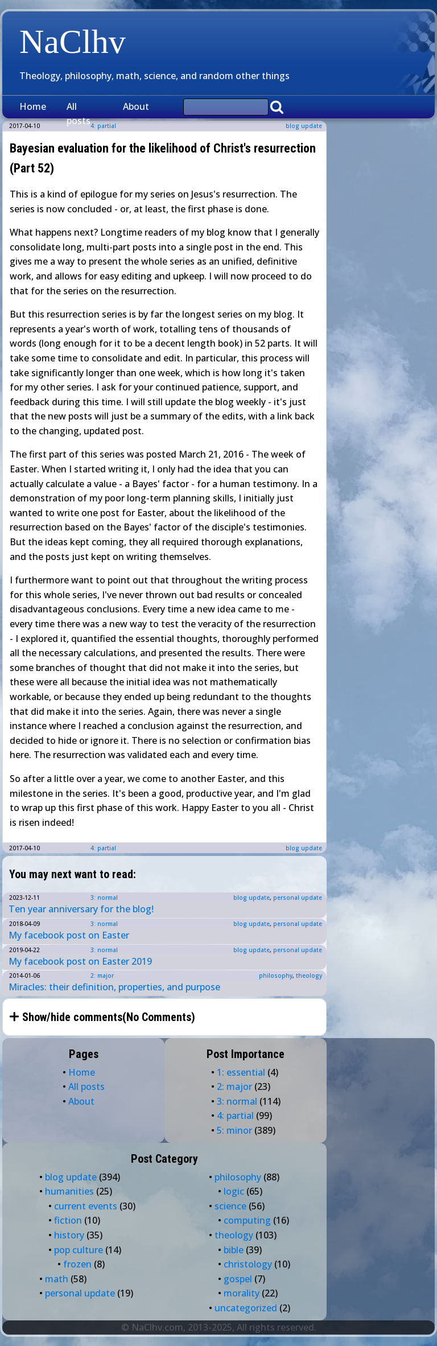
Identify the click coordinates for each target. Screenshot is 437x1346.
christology (248, 1264)
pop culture (78, 1250)
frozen (77, 1264)
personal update (297, 898)
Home (32, 106)
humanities (69, 1191)
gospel (238, 1279)
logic (234, 1191)
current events (85, 1206)
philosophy (275, 975)
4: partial (103, 848)
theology (309, 975)
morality (241, 1293)
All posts (78, 113)
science (230, 1206)
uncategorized (246, 1308)
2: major (102, 975)
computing (247, 1220)
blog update (304, 126)
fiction (68, 1220)
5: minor (234, 1130)
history (69, 1235)
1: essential (241, 1072)
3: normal (104, 898)
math (56, 1279)
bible (234, 1250)
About (136, 106)
